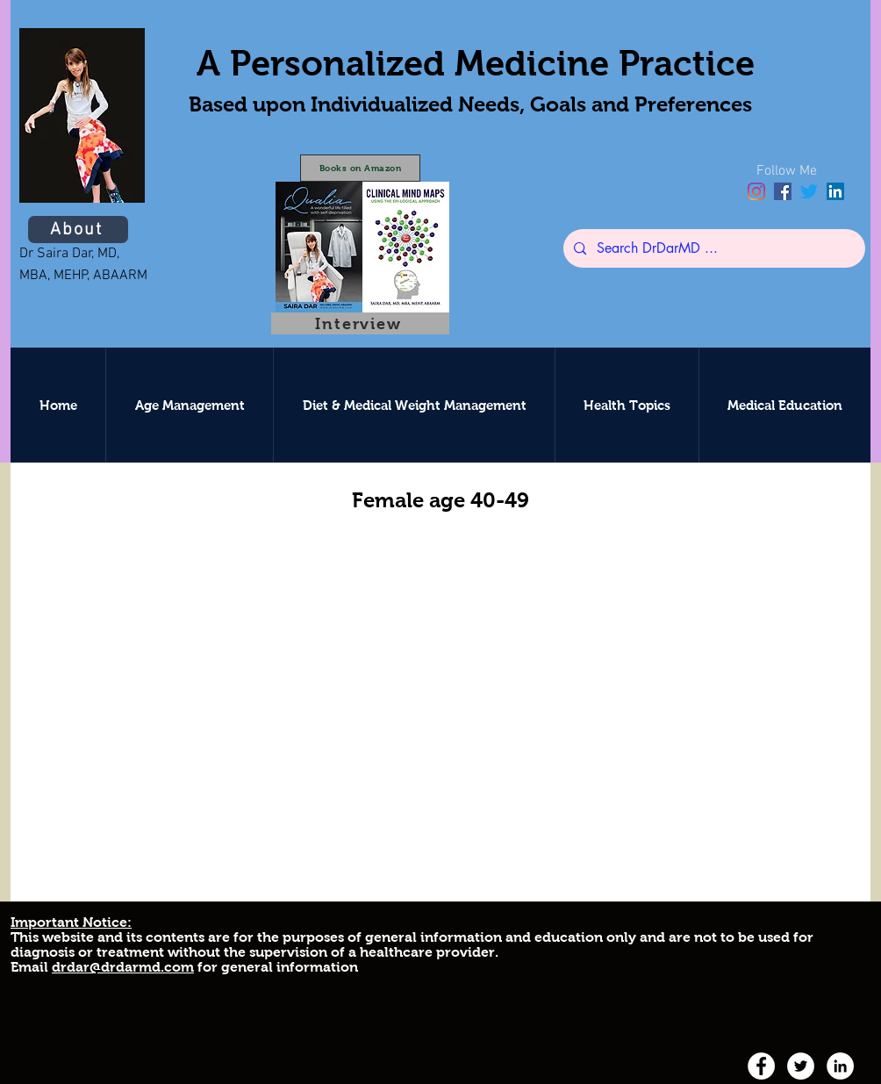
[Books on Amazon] (360, 168)
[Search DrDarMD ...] (712, 248)
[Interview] (360, 323)
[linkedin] (835, 191)
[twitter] (809, 191)
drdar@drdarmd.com (123, 966)
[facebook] (782, 191)
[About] (78, 229)
